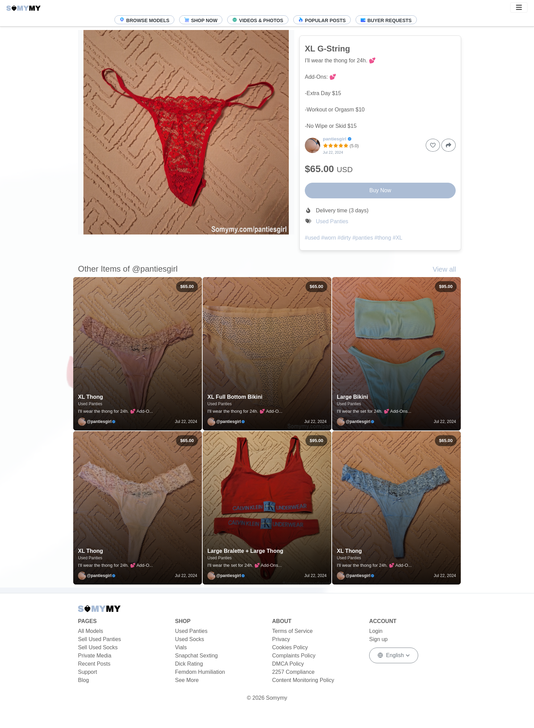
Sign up (378, 639)
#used (312, 238)
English (391, 655)
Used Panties (332, 221)
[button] (519, 7)
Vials (181, 647)
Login (375, 631)
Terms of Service (292, 631)
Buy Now (380, 190)
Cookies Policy (290, 647)
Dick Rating (189, 664)
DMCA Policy (288, 664)
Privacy (281, 639)
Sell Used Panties (99, 639)
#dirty (344, 238)
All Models (90, 631)
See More (187, 680)
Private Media (94, 655)
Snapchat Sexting (196, 655)
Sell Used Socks (98, 647)
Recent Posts (94, 664)
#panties (362, 238)
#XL (397, 238)
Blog (83, 680)
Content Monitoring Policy (303, 680)
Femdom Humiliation (200, 672)
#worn (328, 238)
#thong (383, 238)
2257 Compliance (293, 672)
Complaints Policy (293, 655)
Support (87, 672)
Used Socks (189, 639)
